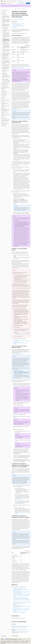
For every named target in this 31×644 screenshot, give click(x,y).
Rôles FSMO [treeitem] (4, 37)
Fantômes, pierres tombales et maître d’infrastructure (20, 597)
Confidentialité (27, 641)
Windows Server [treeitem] (4, 11)
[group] (22, 334)
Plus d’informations (14, 22)
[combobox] (5, 10)
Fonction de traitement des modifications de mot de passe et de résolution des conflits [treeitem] (6, 47)
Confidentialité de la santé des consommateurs (6, 642)
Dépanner (15, 8)
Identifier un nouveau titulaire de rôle (17, 24)
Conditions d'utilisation (16, 642)
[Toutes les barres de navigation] (12, 9)
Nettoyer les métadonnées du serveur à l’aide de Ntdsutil (21, 608)
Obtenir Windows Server (22, 3)
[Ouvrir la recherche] (25, 1)
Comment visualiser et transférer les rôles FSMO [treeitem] (6, 43)
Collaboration (22, 641)
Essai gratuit (28, 3)
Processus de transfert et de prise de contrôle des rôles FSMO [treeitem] (6, 50)
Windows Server (23, 8)
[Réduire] (10, 8)
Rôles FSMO (15, 604)
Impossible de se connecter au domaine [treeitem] (6, 31)
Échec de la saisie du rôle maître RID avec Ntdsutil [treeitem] (6, 33)
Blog (18, 641)
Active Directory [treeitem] (4, 14)
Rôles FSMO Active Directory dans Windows (19, 588)
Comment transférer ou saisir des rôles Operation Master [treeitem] (6, 40)
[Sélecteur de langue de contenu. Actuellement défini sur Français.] (2, 639)
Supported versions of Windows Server (20, 19)
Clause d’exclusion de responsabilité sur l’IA (6, 641)
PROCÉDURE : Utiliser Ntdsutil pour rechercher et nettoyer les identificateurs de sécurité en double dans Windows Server (21, 595)
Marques (26, 642)
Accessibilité (21, 642)
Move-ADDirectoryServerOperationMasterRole (19, 612)
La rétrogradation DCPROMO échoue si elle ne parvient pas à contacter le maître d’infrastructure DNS (20, 79)
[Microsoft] (1, 1)
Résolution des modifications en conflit (24, 99)
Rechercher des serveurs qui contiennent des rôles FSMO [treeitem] (6, 36)
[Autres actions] (29, 9)
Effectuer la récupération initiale (22, 223)
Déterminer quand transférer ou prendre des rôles (18, 23)
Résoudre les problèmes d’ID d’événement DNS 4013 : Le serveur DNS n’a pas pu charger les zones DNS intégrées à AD (21, 599)
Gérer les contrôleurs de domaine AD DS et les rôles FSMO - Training (20, 626)
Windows (19, 8)
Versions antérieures (14, 641)
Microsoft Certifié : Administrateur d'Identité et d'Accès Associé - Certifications (20, 630)
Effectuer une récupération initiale (18, 605)
